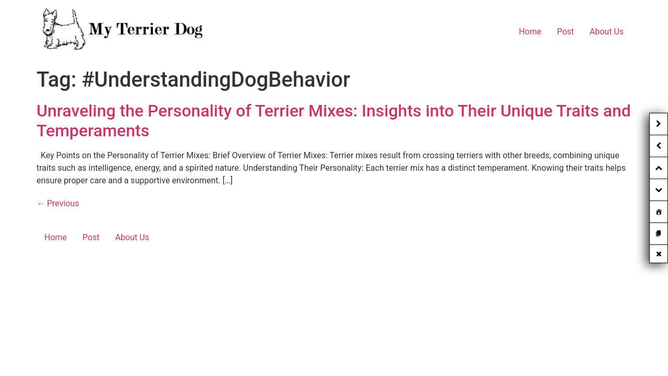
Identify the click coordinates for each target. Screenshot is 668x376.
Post (565, 32)
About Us (607, 32)
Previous (58, 203)
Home (530, 32)
